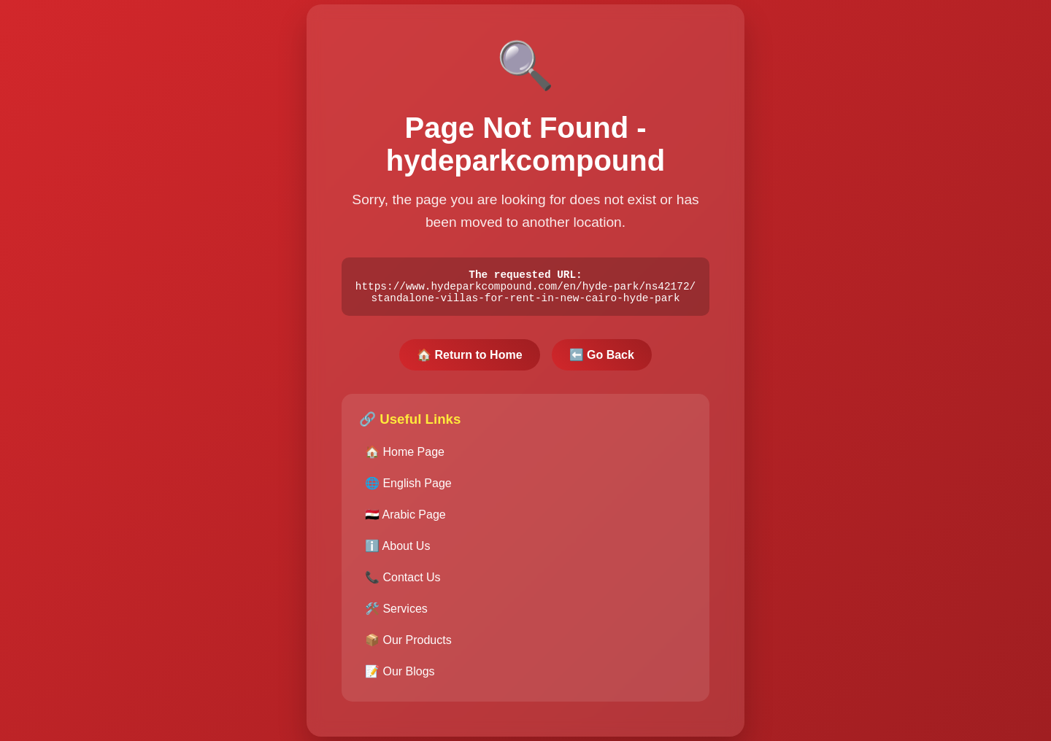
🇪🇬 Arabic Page (405, 517)
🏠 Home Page (404, 455)
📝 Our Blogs (400, 674)
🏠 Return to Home (469, 358)
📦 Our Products (408, 643)
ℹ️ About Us (397, 549)
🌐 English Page (408, 486)
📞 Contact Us (403, 580)
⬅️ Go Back (601, 358)
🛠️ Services (396, 611)
